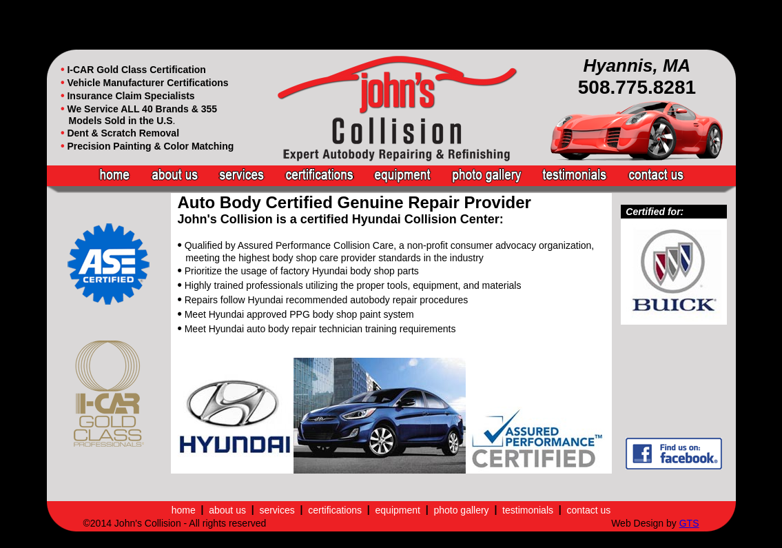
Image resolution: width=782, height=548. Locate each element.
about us (227, 510)
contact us (588, 510)
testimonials (527, 510)
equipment (397, 510)
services (276, 510)
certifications (335, 510)
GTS (689, 523)
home (184, 510)
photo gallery (460, 510)
